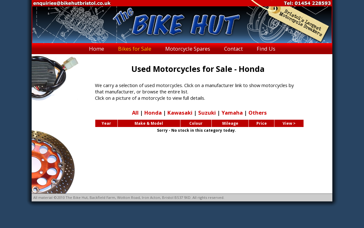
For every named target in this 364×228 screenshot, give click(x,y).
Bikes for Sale (134, 48)
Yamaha (232, 112)
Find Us (266, 48)
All (135, 112)
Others (257, 112)
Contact (233, 48)
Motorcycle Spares (187, 48)
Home (96, 48)
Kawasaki (179, 112)
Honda (153, 112)
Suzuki (207, 112)
